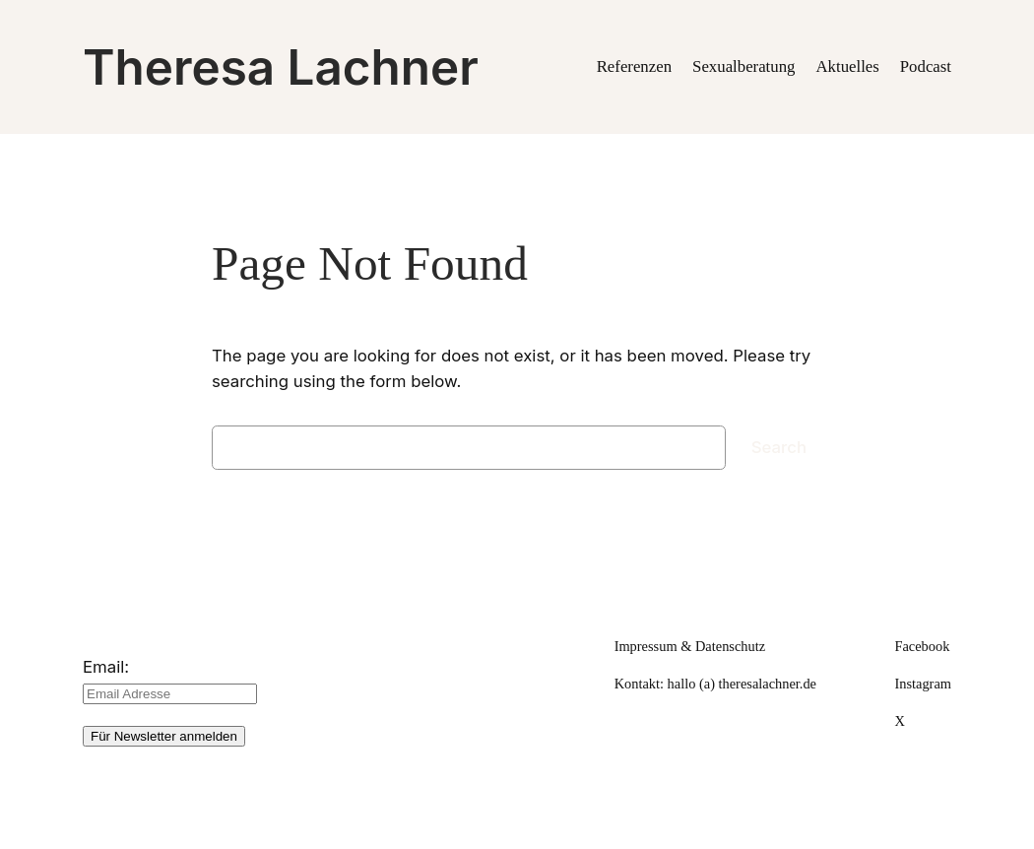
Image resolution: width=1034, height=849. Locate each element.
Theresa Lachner (281, 67)
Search (779, 447)
